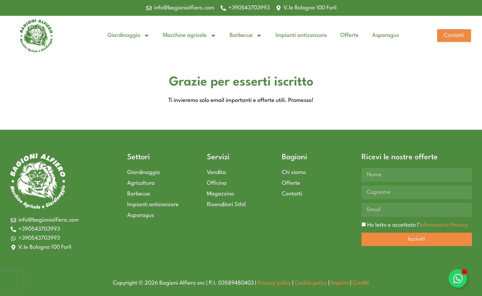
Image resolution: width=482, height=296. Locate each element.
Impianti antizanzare (301, 35)
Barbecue (246, 35)
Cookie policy (311, 283)
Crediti (361, 283)
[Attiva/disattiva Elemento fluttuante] (458, 278)
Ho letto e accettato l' (417, 225)
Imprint (340, 283)
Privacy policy (274, 283)
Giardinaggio (128, 35)
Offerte (349, 35)
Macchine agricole (189, 35)
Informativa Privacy (444, 225)
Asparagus (385, 35)
